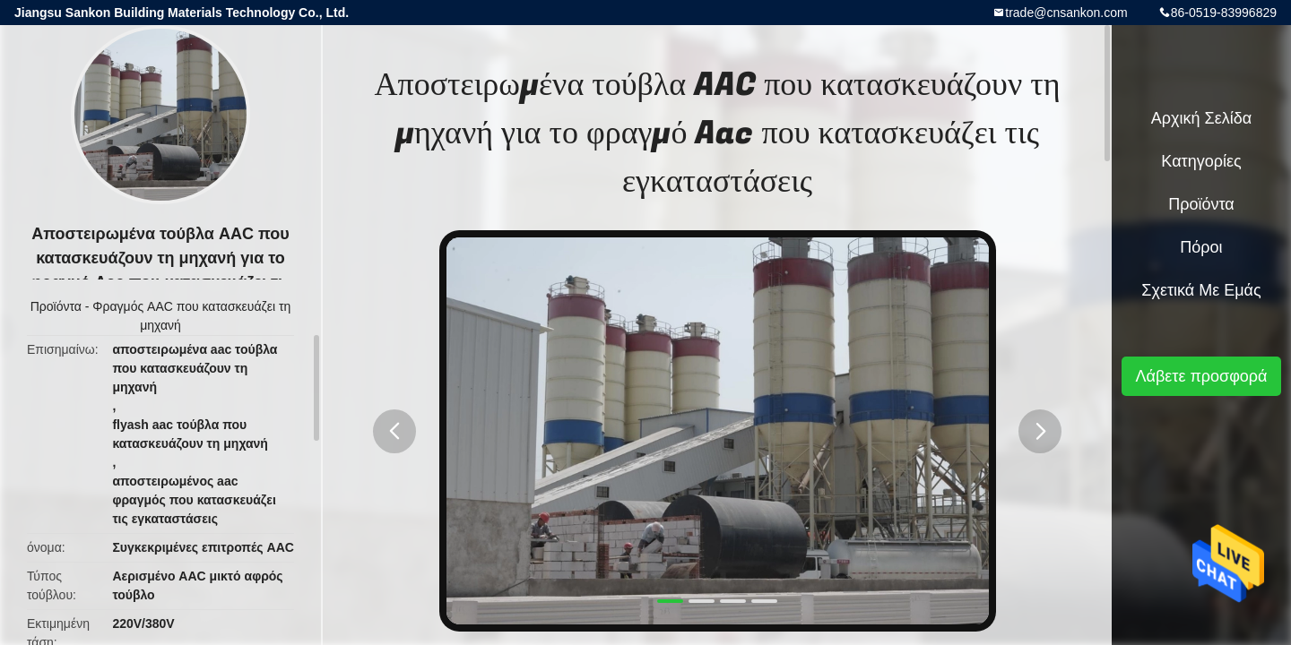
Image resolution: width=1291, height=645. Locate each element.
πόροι (1201, 247)
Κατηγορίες (1201, 161)
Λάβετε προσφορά (1201, 376)
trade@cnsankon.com (1066, 12)
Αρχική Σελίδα (1201, 118)
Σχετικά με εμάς (1201, 290)
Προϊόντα (56, 306)
